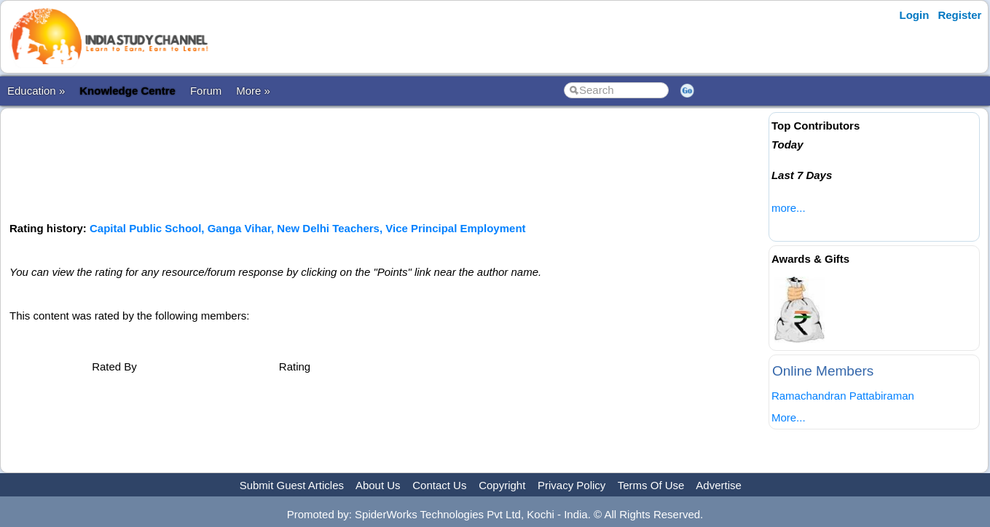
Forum (205, 90)
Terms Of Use (651, 485)
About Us (378, 485)
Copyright (502, 485)
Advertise (719, 485)
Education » (36, 90)
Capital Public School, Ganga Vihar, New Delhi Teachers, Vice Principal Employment (308, 228)
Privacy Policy (571, 485)
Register (959, 15)
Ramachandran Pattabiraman (842, 395)
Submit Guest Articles (292, 485)
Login (915, 15)
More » (253, 90)
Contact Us (439, 485)
